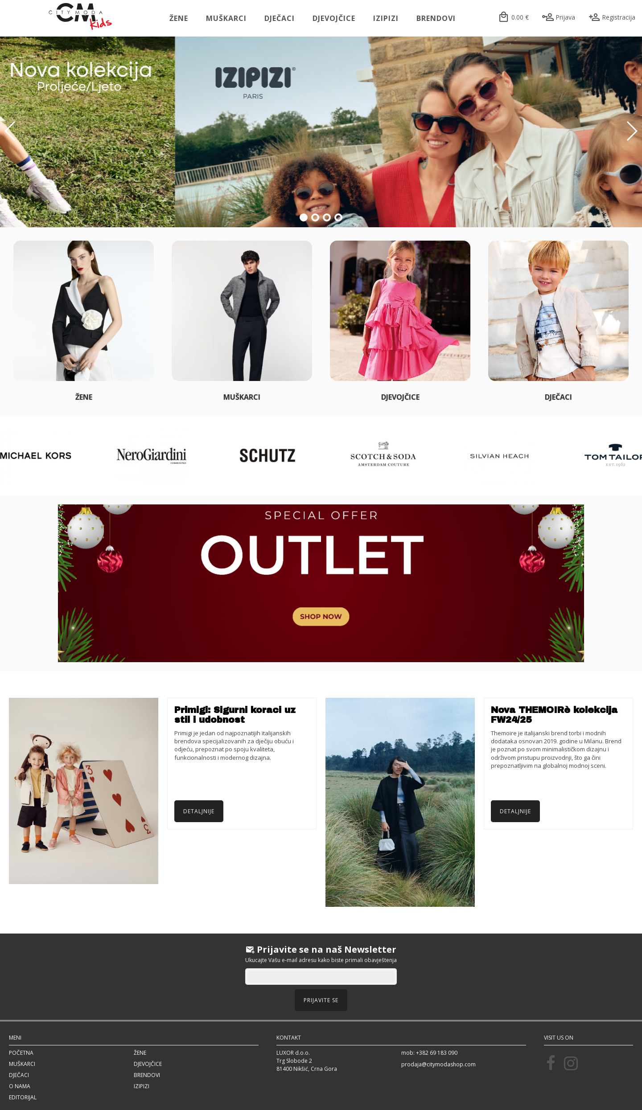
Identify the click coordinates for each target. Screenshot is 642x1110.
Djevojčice (334, 18)
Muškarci (226, 18)
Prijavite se (321, 1000)
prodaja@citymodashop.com (438, 1064)
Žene (178, 18)
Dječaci (279, 18)
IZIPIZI (386, 18)
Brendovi (436, 18)
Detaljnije (198, 811)
